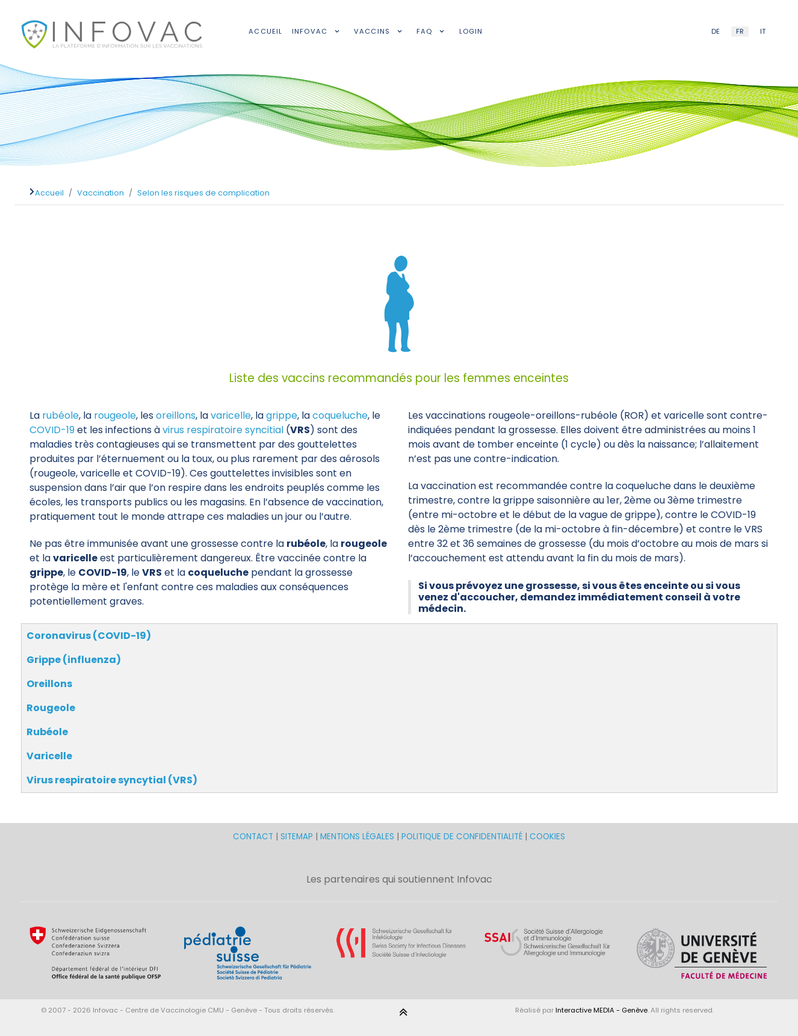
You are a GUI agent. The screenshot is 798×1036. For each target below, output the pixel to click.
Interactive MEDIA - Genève (601, 1010)
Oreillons (49, 684)
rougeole (115, 415)
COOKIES (547, 836)
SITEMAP (297, 836)
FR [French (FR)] (740, 31)
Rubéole (47, 732)
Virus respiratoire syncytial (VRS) (111, 780)
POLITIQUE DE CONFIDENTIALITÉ (461, 836)
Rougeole (50, 708)
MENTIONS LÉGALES (357, 836)
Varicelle (49, 756)
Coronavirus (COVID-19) (88, 636)
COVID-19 (52, 430)
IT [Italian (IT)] (763, 31)
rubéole (60, 415)
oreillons (176, 415)
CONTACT (254, 836)
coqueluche (340, 415)
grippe (281, 415)
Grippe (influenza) (73, 660)
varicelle (231, 415)
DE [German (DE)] (715, 31)
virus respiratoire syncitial (222, 430)
